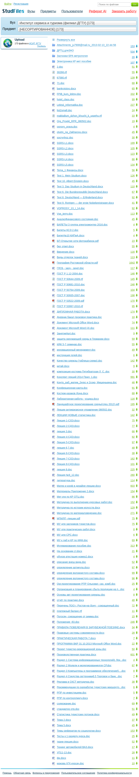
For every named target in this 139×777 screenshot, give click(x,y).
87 (133, 665)
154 (132, 491)
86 (133, 159)
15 (133, 616)
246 (132, 284)
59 (133, 338)
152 (132, 502)
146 (132, 273)
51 (133, 66)
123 (132, 153)
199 (132, 143)
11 (133, 611)
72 (133, 605)
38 (133, 453)
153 (132, 46)
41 (133, 202)
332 (132, 94)
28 (133, 632)
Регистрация (21, 3)
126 (132, 175)
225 (132, 469)
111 (132, 328)
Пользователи (72, 11)
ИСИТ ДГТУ (35, 43)
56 (133, 170)
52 (133, 562)
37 (133, 719)
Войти (7, 3)
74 (133, 322)
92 (133, 197)
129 (132, 507)
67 (133, 191)
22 (133, 643)
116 (132, 251)
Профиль (41, 46)
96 (133, 578)
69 (133, 540)
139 (132, 77)
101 (132, 464)
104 (132, 289)
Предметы (48, 11)
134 (132, 164)
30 (133, 137)
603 (132, 485)
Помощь (7, 773)
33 (133, 115)
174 (132, 311)
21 (133, 551)
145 (132, 279)
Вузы (31, 11)
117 (132, 268)
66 (133, 431)
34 (133, 627)
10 (133, 317)
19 (133, 121)
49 (133, 349)
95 (133, 306)
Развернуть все (66, 39)
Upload (19, 39)
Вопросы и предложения (46, 773)
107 (132, 62)
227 (132, 104)
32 (133, 409)
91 (133, 387)
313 (132, 545)
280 (132, 474)
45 (133, 132)
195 (132, 404)
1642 (132, 262)
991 (132, 377)
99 (133, 99)
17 (133, 747)
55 (133, 72)
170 (132, 300)
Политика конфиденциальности (114, 773)
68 (133, 83)
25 (133, 583)
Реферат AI (97, 11)
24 (133, 110)
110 (132, 186)
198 (132, 295)
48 (133, 447)
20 (133, 57)
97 (133, 442)
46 (133, 382)
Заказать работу (124, 11)
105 (132, 148)
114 (132, 480)
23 (133, 240)
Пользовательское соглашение (78, 773)
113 (132, 213)
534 (132, 51)
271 (132, 513)
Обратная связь (22, 773)
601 (132, 654)
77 (133, 426)
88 (133, 393)
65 (133, 88)
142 (132, 360)
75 (133, 420)
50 (133, 649)
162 (132, 458)
